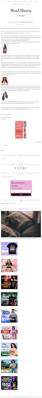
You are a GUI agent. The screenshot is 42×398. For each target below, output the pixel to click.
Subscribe (21, 194)
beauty (3, 203)
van (14, 203)
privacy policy (3, 158)
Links (2, 159)
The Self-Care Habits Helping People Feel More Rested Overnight (21, 238)
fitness (6, 203)
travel (10, 203)
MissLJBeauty (21, 10)
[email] (21, 191)
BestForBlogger (26, 396)
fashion (5, 145)
